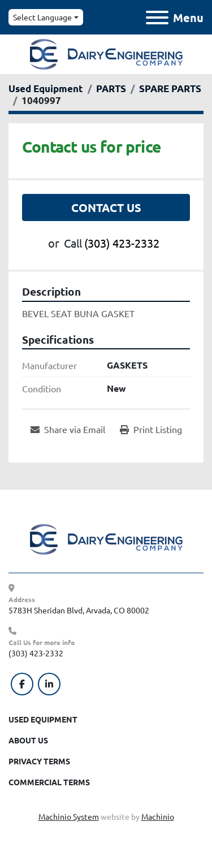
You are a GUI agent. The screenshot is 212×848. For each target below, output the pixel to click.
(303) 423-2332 (121, 243)
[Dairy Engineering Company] (106, 538)
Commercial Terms (49, 782)
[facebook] (22, 684)
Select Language (42, 17)
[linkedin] (49, 684)
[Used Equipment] (45, 88)
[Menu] (157, 17)
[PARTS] (111, 88)
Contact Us (106, 207)
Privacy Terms (39, 761)
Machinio (157, 816)
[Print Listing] (151, 429)
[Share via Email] (68, 429)
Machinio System (68, 816)
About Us (28, 740)
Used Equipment (42, 719)
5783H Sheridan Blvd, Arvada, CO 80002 (78, 610)
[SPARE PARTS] (170, 88)
